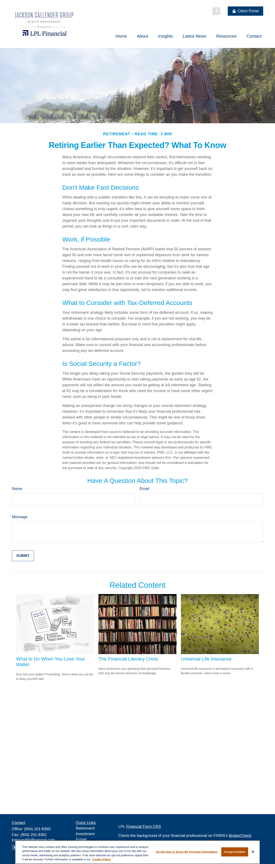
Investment (85, 834)
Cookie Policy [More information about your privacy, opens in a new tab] (101, 859)
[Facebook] (216, 11)
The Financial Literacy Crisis (128, 659)
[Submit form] (23, 555)
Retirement (85, 828)
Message (20, 517)
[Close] (253, 851)
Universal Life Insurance (206, 659)
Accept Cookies (234, 851)
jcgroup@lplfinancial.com (33, 840)
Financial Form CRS (143, 826)
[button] (121, 36)
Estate (81, 839)
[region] (137, 852)
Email (144, 489)
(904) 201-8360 (37, 829)
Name (17, 489)
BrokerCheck (240, 835)
